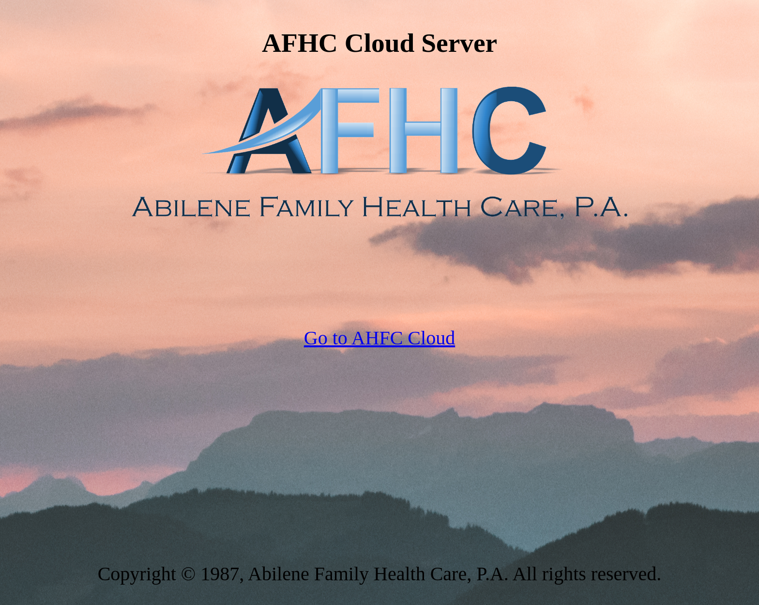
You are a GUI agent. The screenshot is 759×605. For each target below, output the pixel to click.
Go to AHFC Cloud (379, 338)
